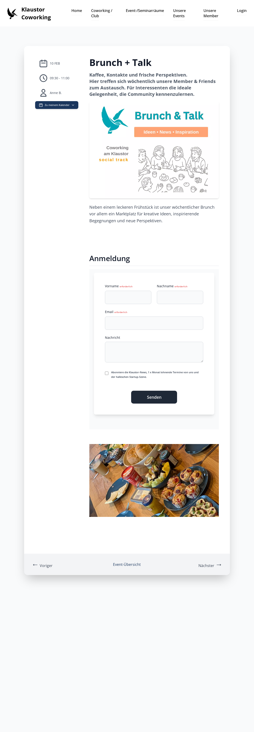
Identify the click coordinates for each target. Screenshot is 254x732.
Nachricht (112, 337)
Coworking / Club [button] (101, 13)
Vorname (119, 286)
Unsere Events (179, 13)
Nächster (210, 564)
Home (76, 10)
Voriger (42, 564)
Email (116, 312)
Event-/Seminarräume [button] (145, 10)
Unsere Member (210, 13)
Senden (154, 397)
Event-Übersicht (127, 564)
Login (242, 10)
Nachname (172, 286)
